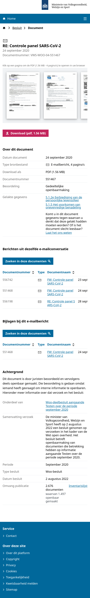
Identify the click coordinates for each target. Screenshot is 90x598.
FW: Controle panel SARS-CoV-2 (60, 281)
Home (9, 18)
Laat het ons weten (59, 233)
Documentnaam (61, 272)
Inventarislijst (78, 486)
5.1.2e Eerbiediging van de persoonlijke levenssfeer (64, 198)
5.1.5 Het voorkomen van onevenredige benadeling (63, 206)
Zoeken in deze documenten (28, 261)
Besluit (18, 28)
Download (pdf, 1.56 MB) (25, 133)
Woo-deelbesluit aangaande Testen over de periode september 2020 (65, 406)
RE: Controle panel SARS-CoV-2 (61, 303)
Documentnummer (19, 272)
